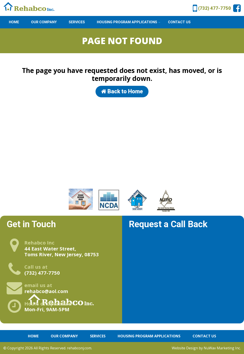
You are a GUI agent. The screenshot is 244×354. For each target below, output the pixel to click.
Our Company (44, 22)
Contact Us (179, 22)
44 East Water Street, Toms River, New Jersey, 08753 (61, 248)
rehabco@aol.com (46, 288)
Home (14, 22)
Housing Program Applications (127, 22)
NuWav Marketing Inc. (222, 348)
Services (77, 22)
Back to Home (122, 91)
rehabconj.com (79, 348)
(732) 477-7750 (212, 7)
